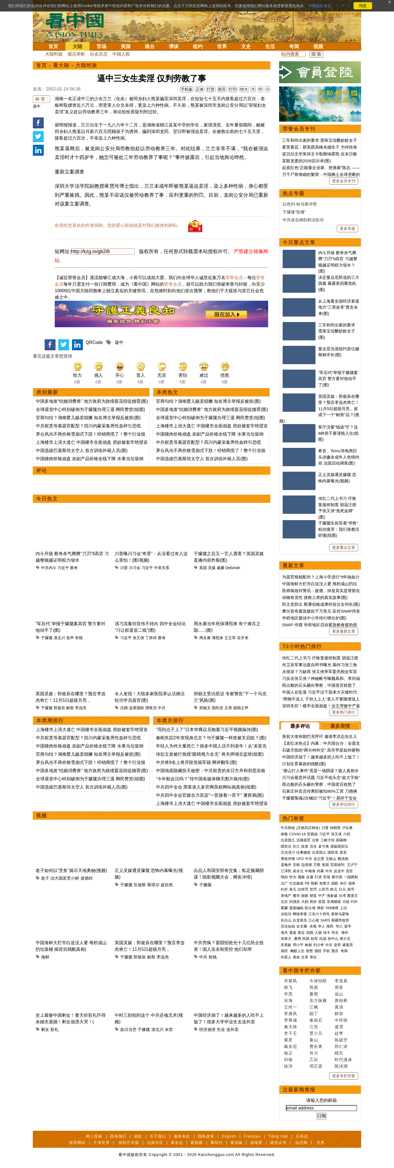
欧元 (333, 889)
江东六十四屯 (319, 914)
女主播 (302, 926)
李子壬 (290, 1033)
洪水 (313, 846)
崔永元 (298, 871)
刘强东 (294, 902)
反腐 (309, 877)
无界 (321, 1142)
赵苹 (339, 1033)
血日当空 (128, 1029)
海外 (345, 933)
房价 (313, 902)
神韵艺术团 (128, 1142)
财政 (304, 896)
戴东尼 (290, 1046)
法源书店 (155, 1142)
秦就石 (316, 1020)
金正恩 (319, 859)
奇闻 (294, 46)
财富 (313, 896)
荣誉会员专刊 (299, 129)
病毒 (284, 834)
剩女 (45, 1029)
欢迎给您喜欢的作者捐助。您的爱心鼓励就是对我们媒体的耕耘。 (118, 225)
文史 (246, 46)
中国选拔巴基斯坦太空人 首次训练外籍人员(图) (82, 450)
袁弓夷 (323, 846)
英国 (203, 568)
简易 (313, 987)
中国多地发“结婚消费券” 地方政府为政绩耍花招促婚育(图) (92, 401)
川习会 (134, 568)
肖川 (313, 1053)
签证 (301, 933)
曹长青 (316, 1046)
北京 (284, 902)
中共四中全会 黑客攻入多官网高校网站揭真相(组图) (206, 787)
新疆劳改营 (340, 920)
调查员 (151, 708)
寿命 (296, 957)
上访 (343, 908)
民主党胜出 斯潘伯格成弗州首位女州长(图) (321, 604)
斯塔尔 (153, 884)
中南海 (310, 871)
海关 (284, 933)
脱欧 (334, 883)
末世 (169, 1029)
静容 (339, 1013)
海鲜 (45, 957)
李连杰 (80, 708)
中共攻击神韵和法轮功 (303, 220)
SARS (325, 920)
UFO (300, 859)
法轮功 (286, 914)
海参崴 (332, 896)
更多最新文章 (343, 631)
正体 (200, 89)
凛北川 (59, 638)
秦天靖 (290, 1026)
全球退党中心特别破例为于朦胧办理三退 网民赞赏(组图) (90, 409)
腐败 (301, 877)
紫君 (288, 1039)
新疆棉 (341, 840)
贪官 (349, 871)
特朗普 (335, 828)
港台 (150, 46)
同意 (363, 6)
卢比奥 (347, 828)
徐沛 (288, 1066)
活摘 (124, 708)
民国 (305, 939)
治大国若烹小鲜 (64, 878)
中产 (321, 896)
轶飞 (288, 987)
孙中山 (333, 939)
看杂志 (177, 1142)
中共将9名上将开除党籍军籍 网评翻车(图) (196, 762)
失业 (221, 1029)
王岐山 (331, 859)
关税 (296, 865)
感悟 (317, 951)
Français (252, 1136)
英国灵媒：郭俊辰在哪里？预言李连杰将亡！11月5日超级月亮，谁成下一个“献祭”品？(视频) (319, 408)
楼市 (296, 896)
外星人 (286, 957)
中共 (162, 708)
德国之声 (240, 708)
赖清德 (343, 859)
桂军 (314, 939)
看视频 (196, 1142)
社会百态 (99, 54)
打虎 (318, 877)
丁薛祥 (151, 638)
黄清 (339, 1007)
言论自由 (288, 926)
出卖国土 (288, 840)
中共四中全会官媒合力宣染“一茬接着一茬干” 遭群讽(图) (210, 795)
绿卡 (326, 933)
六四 (346, 834)
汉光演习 (288, 852)
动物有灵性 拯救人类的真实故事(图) (314, 597)
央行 (343, 883)
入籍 (318, 933)
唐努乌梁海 (340, 914)
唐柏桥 (341, 1000)
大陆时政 (54, 54)
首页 (53, 46)
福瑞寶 (256, 1142)
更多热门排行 (343, 712)
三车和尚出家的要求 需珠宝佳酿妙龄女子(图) (336, 331)
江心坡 (313, 920)
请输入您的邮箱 (321, 1100)
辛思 (288, 994)
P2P (354, 902)
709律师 (331, 908)
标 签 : (41, 99)
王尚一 (290, 1007)
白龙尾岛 (300, 920)
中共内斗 (48, 568)
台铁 (315, 840)
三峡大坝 (327, 840)
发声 (70, 638)
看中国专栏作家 (302, 970)
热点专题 (294, 193)
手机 (326, 951)
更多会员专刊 (343, 181)
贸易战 (312, 834)
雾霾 (284, 908)
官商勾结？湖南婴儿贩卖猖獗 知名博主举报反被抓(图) (88, 417)
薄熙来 (217, 638)
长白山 (286, 920)
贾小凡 (316, 1033)
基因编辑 (296, 908)
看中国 (78, 24)
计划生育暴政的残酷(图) (304, 763)
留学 (347, 926)
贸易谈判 (338, 865)
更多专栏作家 (343, 1076)
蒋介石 (346, 939)
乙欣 (313, 1059)
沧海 (288, 1000)
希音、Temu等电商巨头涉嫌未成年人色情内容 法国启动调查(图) (338, 456)
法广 (284, 883)
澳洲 (297, 939)
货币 (313, 889)
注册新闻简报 (299, 1089)
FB (307, 883)
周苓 (339, 987)
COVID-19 (297, 834)
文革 (304, 957)
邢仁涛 (341, 1046)
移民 (330, 926)
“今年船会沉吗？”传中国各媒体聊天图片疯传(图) (202, 778)
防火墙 (310, 908)
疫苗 (304, 846)
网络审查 (300, 914)
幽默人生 (297, 951)
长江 (296, 846)
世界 (222, 46)
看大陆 (61, 65)
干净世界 (101, 1142)
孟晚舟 (286, 865)
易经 (285, 951)
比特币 (303, 889)
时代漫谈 (343, 1059)
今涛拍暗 (318, 980)
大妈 (304, 902)
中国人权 (121, 54)
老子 (45, 878)
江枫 (313, 1007)
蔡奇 (74, 568)
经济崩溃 (207, 1029)
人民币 (323, 889)
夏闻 (313, 994)
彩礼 (54, 1029)
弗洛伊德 (288, 859)
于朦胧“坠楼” (294, 212)
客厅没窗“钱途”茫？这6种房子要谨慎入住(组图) (338, 433)
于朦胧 (47, 638)
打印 (233, 89)
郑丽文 (205, 708)
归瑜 (288, 1059)
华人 (321, 926)
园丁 (313, 1013)
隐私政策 (206, 1136)
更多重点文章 (343, 547)
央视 (313, 926)
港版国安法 (339, 846)
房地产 (286, 896)
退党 (343, 852)
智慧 (309, 951)
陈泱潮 (341, 1066)
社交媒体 (296, 883)
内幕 (320, 871)
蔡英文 (352, 896)
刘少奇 (318, 945)
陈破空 (341, 1039)
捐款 (138, 1136)
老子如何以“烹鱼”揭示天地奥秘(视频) (71, 870)
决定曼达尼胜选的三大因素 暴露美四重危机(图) (338, 283)
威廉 (220, 568)
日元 (342, 889)
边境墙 (306, 865)
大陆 (77, 46)
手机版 (186, 89)
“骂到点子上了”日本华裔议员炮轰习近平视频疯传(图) (207, 729)
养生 (313, 957)
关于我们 (158, 1136)
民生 (336, 933)
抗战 (322, 939)
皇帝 (337, 945)
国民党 (217, 708)
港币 (350, 889)
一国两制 (351, 877)
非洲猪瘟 (334, 902)
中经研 (341, 1020)
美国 (126, 46)
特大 (244, 89)
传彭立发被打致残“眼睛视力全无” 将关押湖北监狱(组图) (210, 754)
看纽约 (216, 1142)
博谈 (174, 46)
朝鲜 (314, 883)
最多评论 (300, 726)
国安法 (286, 846)
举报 (79, 638)
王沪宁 (352, 865)
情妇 (284, 877)
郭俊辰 (59, 708)
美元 (292, 889)
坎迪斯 (140, 884)
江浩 (313, 1026)
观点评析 (76, 54)
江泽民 (286, 871)
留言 (222, 89)
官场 (101, 46)
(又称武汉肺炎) (308, 828)
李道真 (341, 980)
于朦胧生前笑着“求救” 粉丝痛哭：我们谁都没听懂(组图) (338, 529)
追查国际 (136, 708)
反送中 (339, 871)
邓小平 (298, 945)
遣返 (292, 933)
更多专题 (347, 228)
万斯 (316, 865)
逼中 (36, 106)
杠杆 (284, 889)
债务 (351, 883)
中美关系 (161, 568)
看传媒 (236, 1142)
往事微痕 (303, 852)
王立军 (230, 638)
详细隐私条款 (319, 6)
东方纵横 (318, 1000)
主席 (228, 708)
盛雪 (339, 1026)
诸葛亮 (347, 945)
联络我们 (118, 1136)
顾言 (339, 1053)
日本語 (302, 1136)
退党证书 (278, 1142)
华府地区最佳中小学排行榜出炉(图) (314, 618)
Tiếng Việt (278, 1136)
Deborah (232, 568)
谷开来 (242, 638)
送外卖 (232, 1029)
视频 (318, 46)
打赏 (211, 89)
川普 (124, 568)
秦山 (313, 1039)
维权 (320, 908)
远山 (339, 994)
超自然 (167, 884)
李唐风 (290, 1013)
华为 (292, 877)
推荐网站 (77, 1142)
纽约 (198, 46)
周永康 (205, 638)
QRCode (94, 342)
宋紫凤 (290, 980)
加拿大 (324, 883)
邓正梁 (316, 1066)
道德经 (86, 878)
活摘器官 (303, 840)
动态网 (301, 1142)
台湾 (342, 896)
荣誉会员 (234, 277)
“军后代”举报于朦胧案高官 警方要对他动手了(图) (338, 378)
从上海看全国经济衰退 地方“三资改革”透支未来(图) (338, 307)
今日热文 (47, 499)
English (229, 1136)
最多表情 (340, 726)
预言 (335, 951)
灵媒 (212, 568)
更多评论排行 (343, 804)
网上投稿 (94, 1136)
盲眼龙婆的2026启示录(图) (306, 160)
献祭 (70, 708)
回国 (309, 933)
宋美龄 (286, 945)
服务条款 (182, 1136)
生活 (270, 46)
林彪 (308, 945)
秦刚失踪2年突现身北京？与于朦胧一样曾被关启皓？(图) (211, 737)
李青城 (290, 1020)
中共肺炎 (288, 828)
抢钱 (212, 957)
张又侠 (138, 638)
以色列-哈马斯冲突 (300, 204)
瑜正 (288, 1053)
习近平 (63, 568)
